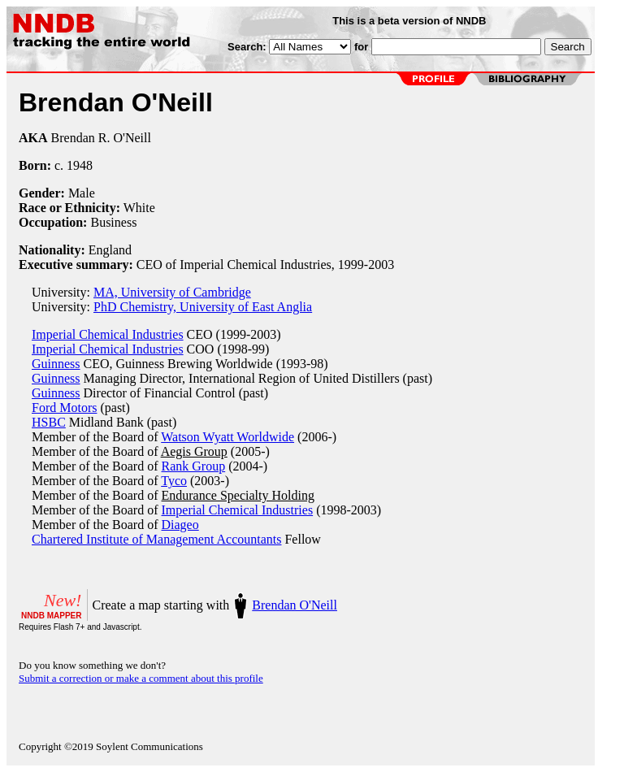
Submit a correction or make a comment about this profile (141, 678)
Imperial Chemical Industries (108, 334)
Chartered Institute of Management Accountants (156, 539)
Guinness (56, 364)
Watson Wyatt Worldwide (227, 437)
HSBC (49, 422)
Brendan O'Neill (294, 605)
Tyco (174, 481)
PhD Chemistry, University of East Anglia (202, 307)
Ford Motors (64, 407)
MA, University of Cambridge (172, 292)
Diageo (180, 524)
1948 (80, 165)
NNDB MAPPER (51, 615)
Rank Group (194, 466)
